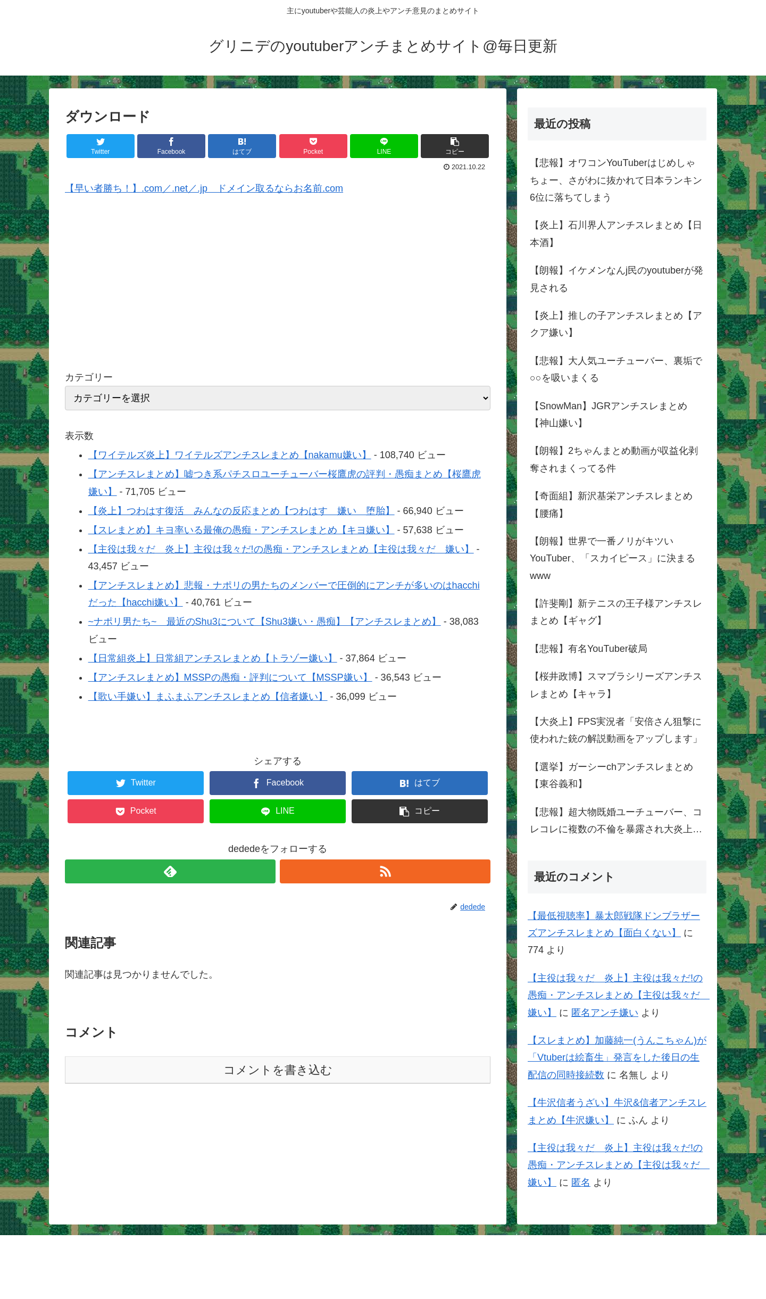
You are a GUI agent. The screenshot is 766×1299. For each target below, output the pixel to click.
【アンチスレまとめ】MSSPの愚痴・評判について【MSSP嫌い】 (230, 677)
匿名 (580, 1182)
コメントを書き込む (277, 1070)
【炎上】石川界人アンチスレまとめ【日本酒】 (616, 233)
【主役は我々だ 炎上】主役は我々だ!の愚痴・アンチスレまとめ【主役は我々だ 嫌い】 (281, 549)
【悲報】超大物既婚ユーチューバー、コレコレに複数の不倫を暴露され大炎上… (616, 820)
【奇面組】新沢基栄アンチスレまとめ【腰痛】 (611, 504)
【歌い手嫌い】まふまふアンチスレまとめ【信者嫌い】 (208, 696)
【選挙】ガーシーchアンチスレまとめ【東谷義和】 (611, 775)
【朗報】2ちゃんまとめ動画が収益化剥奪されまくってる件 (614, 459)
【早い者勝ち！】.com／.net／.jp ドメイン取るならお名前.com (204, 188)
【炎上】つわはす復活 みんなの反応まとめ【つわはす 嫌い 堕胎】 (241, 511)
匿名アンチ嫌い (604, 1012)
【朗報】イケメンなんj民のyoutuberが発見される (616, 279)
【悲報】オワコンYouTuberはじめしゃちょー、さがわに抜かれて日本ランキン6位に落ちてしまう (616, 180)
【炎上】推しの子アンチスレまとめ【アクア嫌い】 (616, 324)
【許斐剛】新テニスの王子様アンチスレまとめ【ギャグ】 (616, 612)
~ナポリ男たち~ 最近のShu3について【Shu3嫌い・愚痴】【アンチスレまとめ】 (264, 621)
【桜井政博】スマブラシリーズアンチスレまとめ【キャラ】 (616, 685)
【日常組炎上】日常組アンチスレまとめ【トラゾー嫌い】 (212, 658)
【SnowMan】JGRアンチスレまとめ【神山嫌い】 (608, 414)
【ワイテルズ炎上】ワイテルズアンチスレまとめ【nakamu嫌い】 (229, 455)
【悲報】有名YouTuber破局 (588, 648)
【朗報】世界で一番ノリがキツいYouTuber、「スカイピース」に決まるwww (612, 558)
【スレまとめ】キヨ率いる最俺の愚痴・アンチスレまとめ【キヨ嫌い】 (241, 530)
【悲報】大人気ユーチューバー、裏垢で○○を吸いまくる (616, 369)
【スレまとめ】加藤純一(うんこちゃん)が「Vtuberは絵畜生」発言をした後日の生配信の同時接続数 (617, 1057)
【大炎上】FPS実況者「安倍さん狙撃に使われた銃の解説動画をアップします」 (616, 730)
